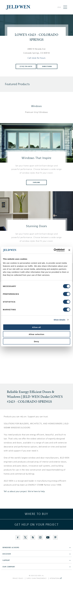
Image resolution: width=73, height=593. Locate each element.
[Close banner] (69, 250)
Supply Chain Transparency (36, 578)
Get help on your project (37, 524)
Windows (36, 106)
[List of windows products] (36, 112)
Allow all (36, 327)
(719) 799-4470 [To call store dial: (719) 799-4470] (26, 66)
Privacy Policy (18, 578)
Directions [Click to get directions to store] (47, 66)
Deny (36, 341)
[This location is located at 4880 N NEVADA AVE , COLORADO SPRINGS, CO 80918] (36, 51)
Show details (59, 320)
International (56, 578)
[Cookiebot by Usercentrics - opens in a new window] (54, 250)
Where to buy (36, 514)
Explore (36, 182)
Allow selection (36, 334)
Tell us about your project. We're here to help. (24, 491)
